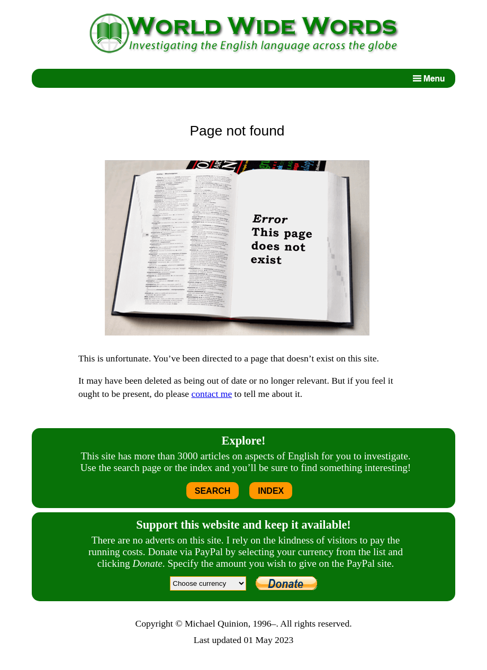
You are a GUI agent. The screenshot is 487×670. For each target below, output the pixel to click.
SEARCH (213, 490)
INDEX (271, 490)
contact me (212, 393)
